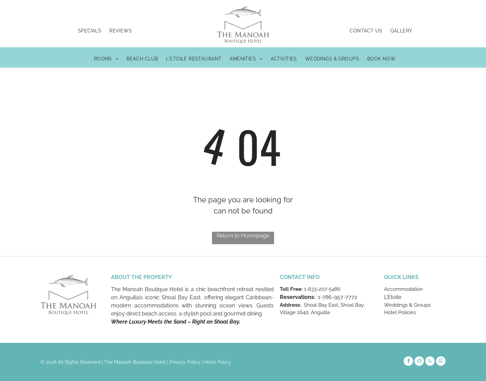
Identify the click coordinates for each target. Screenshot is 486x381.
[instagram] (419, 361)
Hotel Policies (400, 312)
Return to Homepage (243, 235)
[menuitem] (89, 30)
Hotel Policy (217, 362)
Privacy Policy (184, 362)
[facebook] (408, 361)
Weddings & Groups (407, 305)
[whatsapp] (441, 361)
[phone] (430, 361)
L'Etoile (392, 297)
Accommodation (403, 289)
